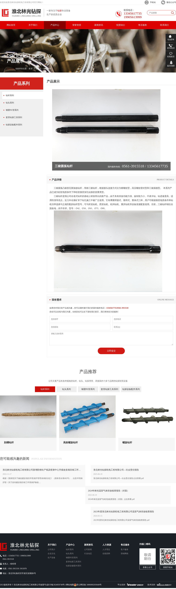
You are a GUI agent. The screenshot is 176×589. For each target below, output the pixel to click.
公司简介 (51, 549)
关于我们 (52, 545)
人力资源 (106, 545)
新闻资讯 (88, 545)
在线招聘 (106, 554)
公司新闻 (88, 549)
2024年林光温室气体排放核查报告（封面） (108, 491)
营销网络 (124, 554)
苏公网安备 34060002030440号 (88, 584)
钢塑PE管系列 (12, 110)
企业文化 (51, 554)
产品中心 (70, 545)
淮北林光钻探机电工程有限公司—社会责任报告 (116, 470)
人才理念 (106, 549)
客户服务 (124, 549)
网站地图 (70, 585)
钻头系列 (10, 103)
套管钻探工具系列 (14, 117)
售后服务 (125, 545)
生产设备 (51, 558)
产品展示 (37, 69)
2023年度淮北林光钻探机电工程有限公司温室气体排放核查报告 (123, 511)
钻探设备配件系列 (14, 125)
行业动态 (88, 554)
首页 (30, 69)
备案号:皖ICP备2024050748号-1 (53, 585)
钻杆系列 (10, 95)
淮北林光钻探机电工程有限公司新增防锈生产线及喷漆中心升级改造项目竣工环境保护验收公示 (43, 470)
